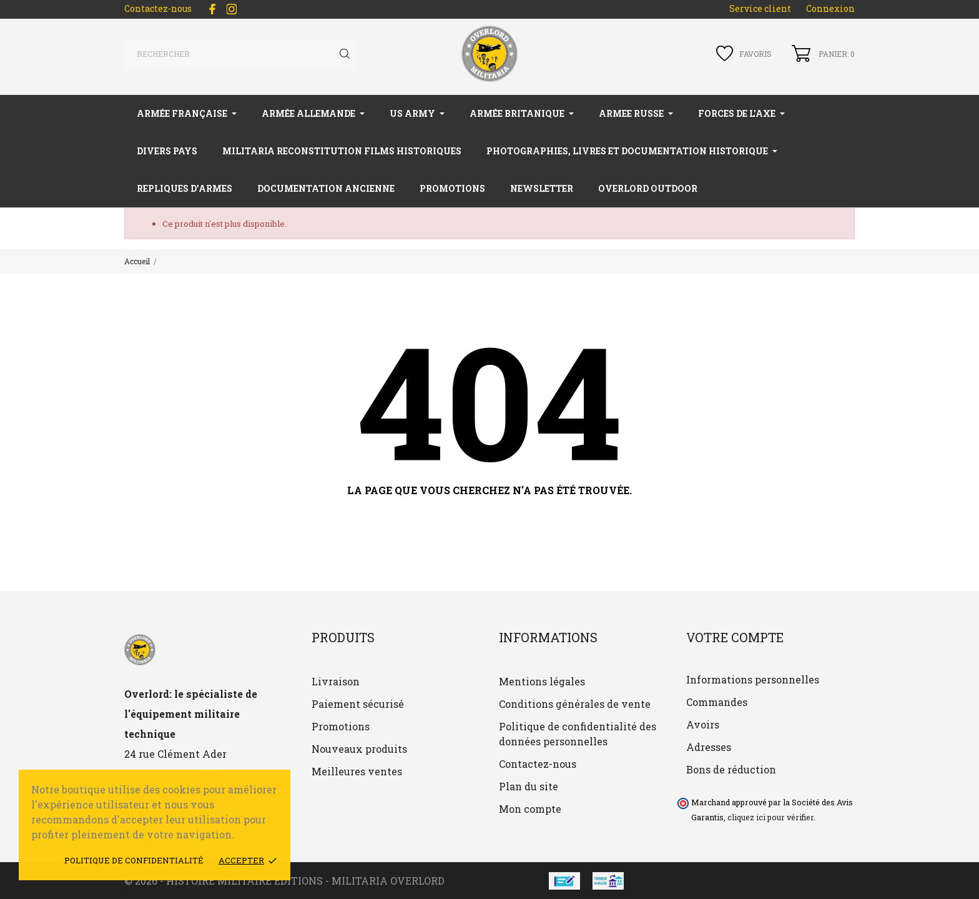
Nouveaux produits (359, 748)
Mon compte (530, 808)
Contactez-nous (158, 8)
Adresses (708, 746)
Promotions (341, 726)
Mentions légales (542, 681)
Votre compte (735, 637)
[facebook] (212, 9)
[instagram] (232, 9)
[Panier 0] (823, 53)
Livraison (336, 681)
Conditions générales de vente (575, 703)
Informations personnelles (752, 679)
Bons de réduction (731, 769)
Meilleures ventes (357, 771)
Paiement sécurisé (358, 703)
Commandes (716, 701)
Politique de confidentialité (134, 860)
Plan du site (528, 786)
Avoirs (702, 724)
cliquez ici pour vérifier (770, 817)
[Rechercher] (240, 53)
